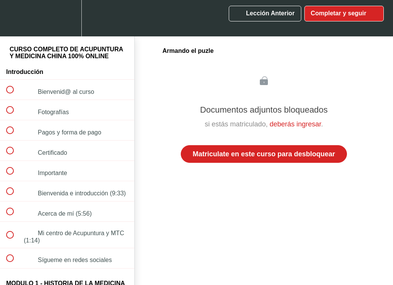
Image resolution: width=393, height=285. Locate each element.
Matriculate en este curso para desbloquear (264, 154)
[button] (14, 18)
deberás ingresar (295, 124)
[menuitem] (67, 18)
